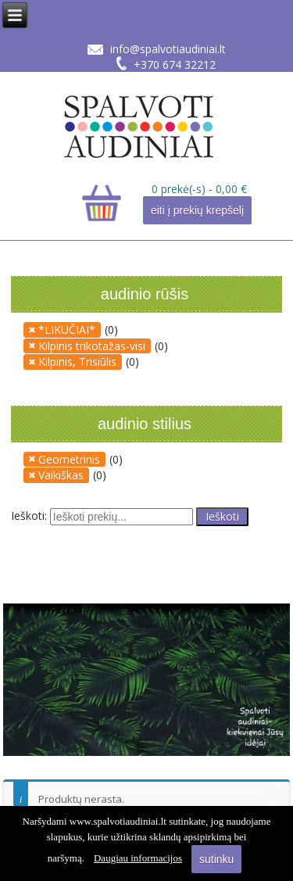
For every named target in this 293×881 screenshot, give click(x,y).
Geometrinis (69, 459)
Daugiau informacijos (138, 858)
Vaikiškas (61, 474)
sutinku (216, 859)
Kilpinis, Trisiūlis (77, 361)
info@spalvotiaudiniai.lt (168, 48)
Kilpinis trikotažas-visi (91, 345)
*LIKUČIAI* (66, 329)
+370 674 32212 (175, 64)
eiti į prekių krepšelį (197, 210)
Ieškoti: (29, 514)
